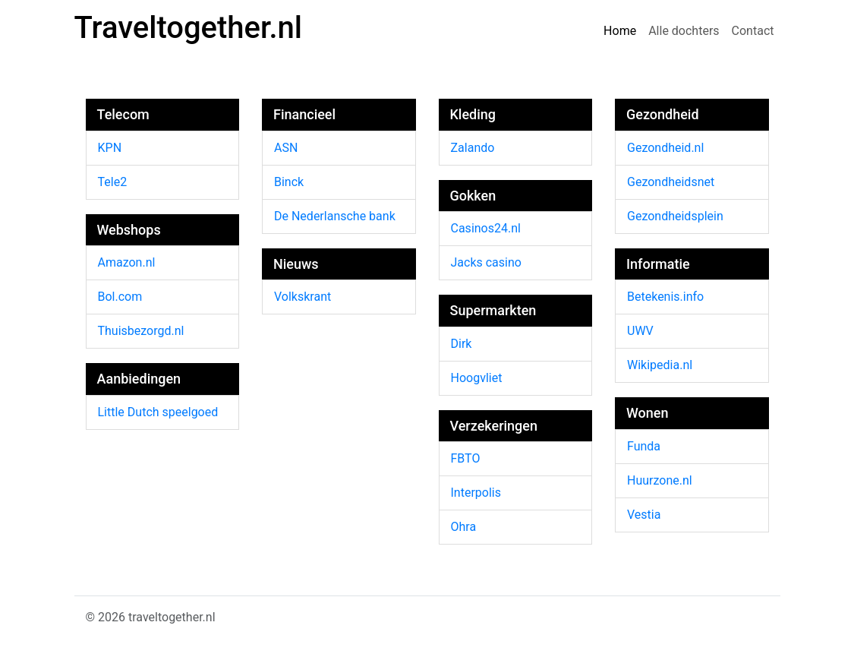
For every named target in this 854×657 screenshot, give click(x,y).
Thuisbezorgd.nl (141, 331)
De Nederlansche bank (334, 216)
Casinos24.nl (486, 228)
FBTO (466, 458)
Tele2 (113, 182)
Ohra (464, 527)
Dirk (461, 343)
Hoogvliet (477, 378)
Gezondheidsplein (675, 216)
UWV (640, 331)
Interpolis (476, 492)
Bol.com (120, 296)
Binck (289, 182)
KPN (110, 148)
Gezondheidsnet (670, 182)
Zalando (473, 148)
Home (619, 31)
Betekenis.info (665, 296)
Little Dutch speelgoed (158, 412)
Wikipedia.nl (659, 365)
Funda (643, 446)
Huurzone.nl (659, 480)
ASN (286, 148)
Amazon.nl (127, 262)
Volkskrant (302, 296)
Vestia (643, 514)
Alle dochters (683, 31)
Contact (753, 31)
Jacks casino (486, 262)
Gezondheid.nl (665, 148)
